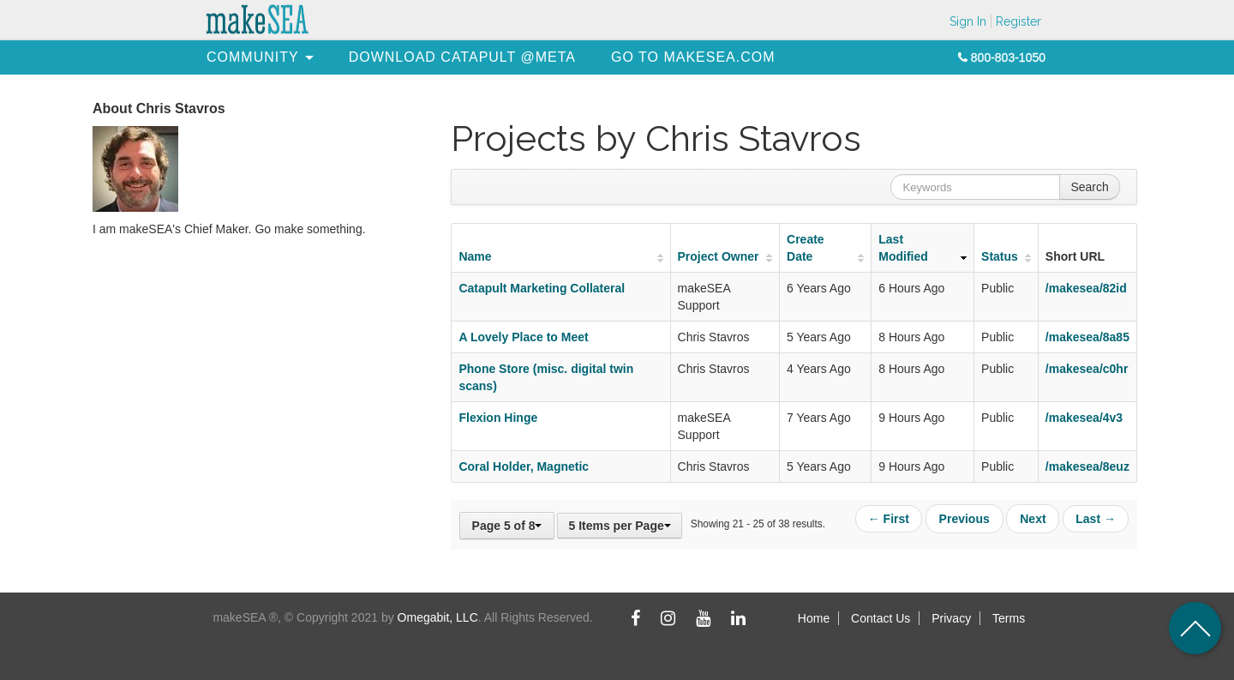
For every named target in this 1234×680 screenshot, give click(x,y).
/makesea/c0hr (1087, 369)
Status (999, 256)
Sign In (967, 21)
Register (1018, 21)
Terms (1008, 618)
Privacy (951, 618)
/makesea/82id (1086, 288)
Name (474, 256)
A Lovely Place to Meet (523, 337)
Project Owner (718, 256)
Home (814, 618)
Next (1033, 518)
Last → (1095, 518)
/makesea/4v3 (1084, 417)
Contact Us (880, 618)
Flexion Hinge (497, 417)
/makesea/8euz (1087, 466)
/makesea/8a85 (1087, 337)
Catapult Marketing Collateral (541, 288)
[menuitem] (253, 57)
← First (891, 518)
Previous (966, 518)
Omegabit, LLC (438, 617)
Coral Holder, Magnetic (523, 466)
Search (1089, 187)
